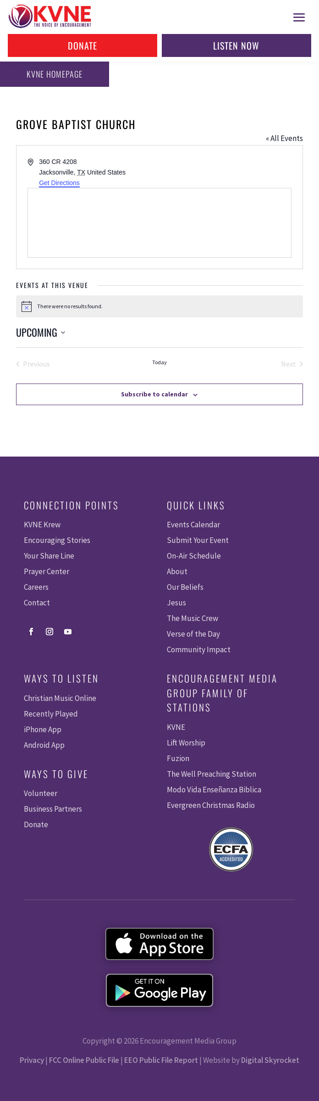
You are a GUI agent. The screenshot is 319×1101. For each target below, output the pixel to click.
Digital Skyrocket (270, 1060)
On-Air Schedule (194, 556)
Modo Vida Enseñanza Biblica (214, 790)
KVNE (176, 727)
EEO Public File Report (161, 1060)
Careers (36, 587)
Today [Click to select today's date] (159, 362)
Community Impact (199, 649)
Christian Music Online (60, 698)
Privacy (32, 1060)
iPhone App (42, 729)
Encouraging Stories (57, 540)
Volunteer (40, 793)
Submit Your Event (198, 540)
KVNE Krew (42, 524)
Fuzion (178, 758)
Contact (37, 603)
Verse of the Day (193, 634)
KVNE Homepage (54, 74)
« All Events (284, 138)
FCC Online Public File (84, 1060)
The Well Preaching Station (211, 774)
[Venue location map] (159, 222)
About (177, 571)
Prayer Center (46, 571)
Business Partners (53, 809)
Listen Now (236, 45)
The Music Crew (192, 618)
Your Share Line (49, 556)
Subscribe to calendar (154, 394)
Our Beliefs (185, 587)
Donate (82, 45)
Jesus (176, 603)
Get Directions (59, 182)
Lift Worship (186, 743)
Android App (44, 745)
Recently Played (51, 714)
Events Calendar (193, 524)
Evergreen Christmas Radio (211, 805)
